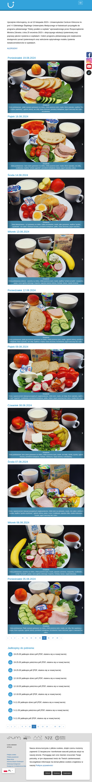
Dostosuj (57, 773)
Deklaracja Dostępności (13, 764)
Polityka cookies (11, 754)
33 (36, 638)
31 (27, 638)
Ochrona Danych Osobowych (15, 761)
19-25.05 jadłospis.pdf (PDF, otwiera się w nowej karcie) (34, 670)
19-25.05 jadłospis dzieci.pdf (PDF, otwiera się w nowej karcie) (37, 654)
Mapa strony (10, 759)
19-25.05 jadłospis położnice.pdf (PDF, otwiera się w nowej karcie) (39, 662)
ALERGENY (12, 48)
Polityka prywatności (13, 757)
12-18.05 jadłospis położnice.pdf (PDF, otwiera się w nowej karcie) (39, 686)
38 (57, 638)
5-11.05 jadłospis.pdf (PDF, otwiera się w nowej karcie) (34, 718)
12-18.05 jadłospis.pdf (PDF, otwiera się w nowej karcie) (34, 694)
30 (23, 638)
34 (40, 638)
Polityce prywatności (44, 765)
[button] (10, 86)
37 (53, 638)
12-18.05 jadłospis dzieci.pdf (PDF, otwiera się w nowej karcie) (37, 678)
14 (47, 726)
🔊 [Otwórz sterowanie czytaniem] (89, 72)
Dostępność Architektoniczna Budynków (18, 766)
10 (30, 726)
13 (42, 726)
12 (38, 726)
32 (31, 638)
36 (49, 638)
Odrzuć (47, 773)
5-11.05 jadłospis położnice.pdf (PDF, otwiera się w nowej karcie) (38, 710)
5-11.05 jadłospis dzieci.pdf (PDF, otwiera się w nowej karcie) (36, 702)
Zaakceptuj (66, 773)
